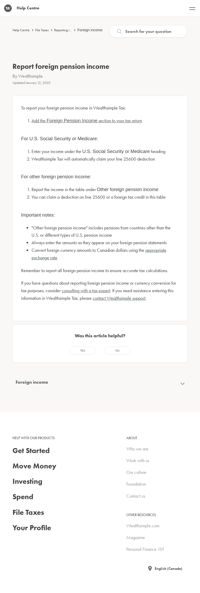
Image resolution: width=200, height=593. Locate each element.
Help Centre (21, 30)
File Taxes (42, 30)
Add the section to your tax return (87, 121)
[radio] (83, 350)
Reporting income (66, 30)
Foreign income (90, 30)
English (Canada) (168, 568)
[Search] (148, 31)
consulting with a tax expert (86, 291)
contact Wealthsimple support (119, 298)
